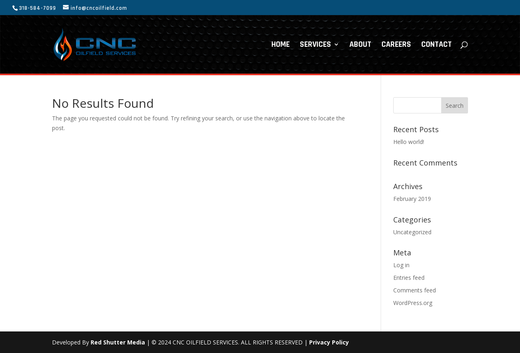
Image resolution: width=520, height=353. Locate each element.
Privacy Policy (329, 342)
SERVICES (315, 45)
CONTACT (436, 45)
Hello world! (408, 142)
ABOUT (360, 45)
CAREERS (396, 45)
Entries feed (409, 277)
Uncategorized (412, 232)
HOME (280, 45)
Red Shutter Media (118, 342)
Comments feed (414, 290)
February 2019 (412, 199)
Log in (401, 265)
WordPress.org (412, 303)
